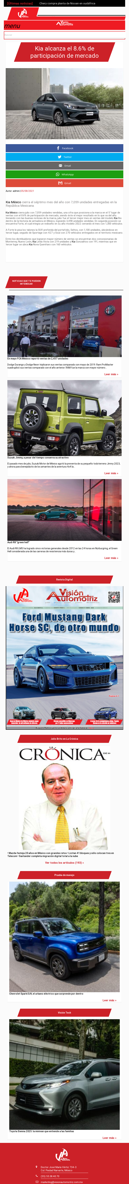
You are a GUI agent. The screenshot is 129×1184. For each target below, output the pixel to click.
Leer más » (111, 373)
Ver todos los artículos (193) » (64, 861)
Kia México (13, 201)
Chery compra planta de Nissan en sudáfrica (67, 3)
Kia (115, 217)
